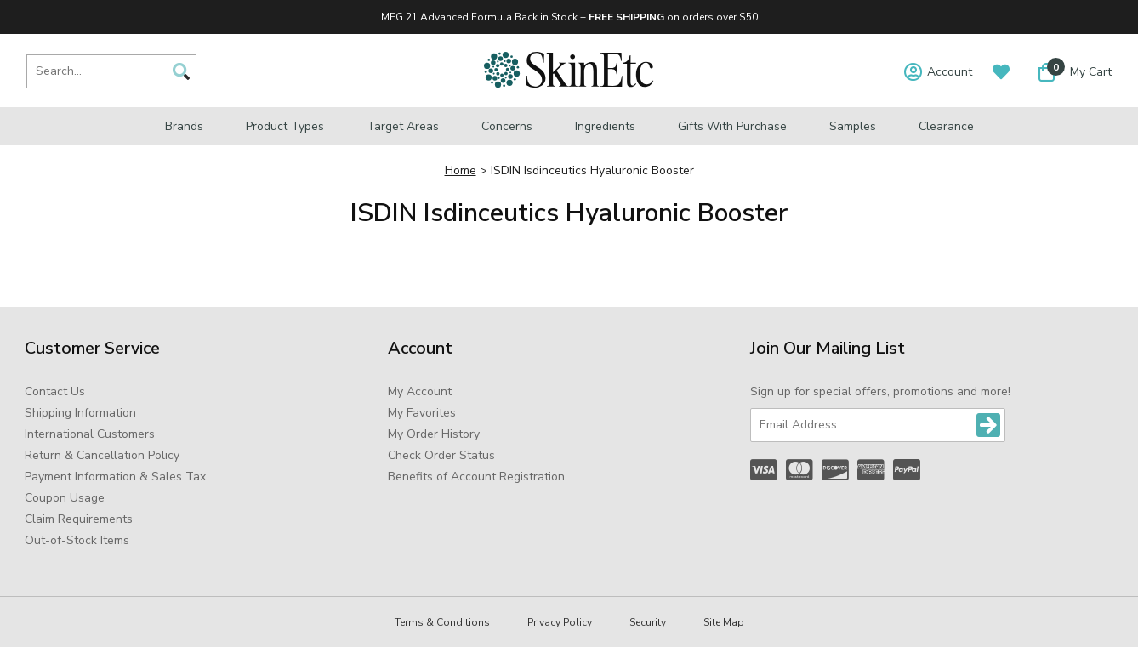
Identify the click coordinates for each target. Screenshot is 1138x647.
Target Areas (403, 126)
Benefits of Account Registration (476, 476)
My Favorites (422, 413)
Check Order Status (441, 455)
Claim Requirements (79, 519)
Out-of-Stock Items (77, 540)
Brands (184, 126)
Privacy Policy (559, 622)
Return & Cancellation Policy (102, 455)
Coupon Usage (65, 498)
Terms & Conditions (442, 622)
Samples (852, 126)
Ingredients (605, 126)
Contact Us (55, 391)
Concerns (506, 126)
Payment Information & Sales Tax (115, 476)
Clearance (946, 126)
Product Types (285, 126)
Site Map (723, 622)
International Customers (90, 434)
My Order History (434, 434)
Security (647, 622)
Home (460, 170)
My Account (420, 391)
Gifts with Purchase (732, 126)
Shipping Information (80, 413)
